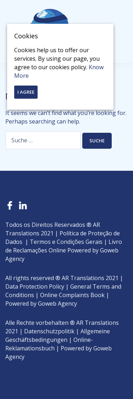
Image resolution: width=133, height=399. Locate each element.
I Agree (25, 92)
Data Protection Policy (34, 286)
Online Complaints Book (72, 295)
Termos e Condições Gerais (66, 242)
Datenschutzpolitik (49, 331)
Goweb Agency (57, 303)
